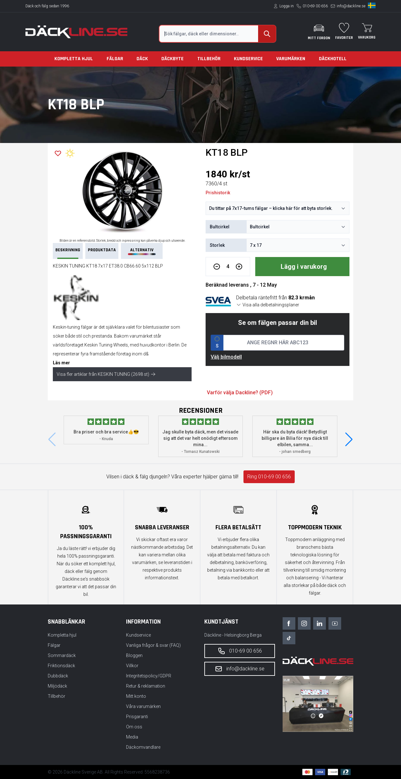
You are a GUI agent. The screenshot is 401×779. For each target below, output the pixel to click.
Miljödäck (57, 686)
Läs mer (61, 362)
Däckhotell (333, 58)
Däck (142, 58)
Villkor (132, 665)
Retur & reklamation (145, 686)
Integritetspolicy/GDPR (148, 675)
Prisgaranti (137, 716)
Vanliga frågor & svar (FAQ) (153, 645)
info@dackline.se (351, 6)
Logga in (286, 6)
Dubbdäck (58, 675)
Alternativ (141, 251)
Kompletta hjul (73, 58)
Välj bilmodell (226, 357)
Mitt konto (136, 696)
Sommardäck (62, 655)
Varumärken (290, 58)
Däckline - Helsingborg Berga (233, 635)
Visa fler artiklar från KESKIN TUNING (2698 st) (106, 374)
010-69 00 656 (315, 6)
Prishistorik (218, 192)
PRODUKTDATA (102, 250)
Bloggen (134, 655)
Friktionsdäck (61, 665)
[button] (349, 439)
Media (132, 737)
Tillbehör (209, 58)
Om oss (134, 726)
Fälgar (115, 58)
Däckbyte (172, 58)
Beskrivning (67, 253)
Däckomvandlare (143, 747)
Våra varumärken (143, 706)
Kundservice (248, 58)
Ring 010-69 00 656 (269, 477)
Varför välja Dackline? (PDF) (240, 393)
